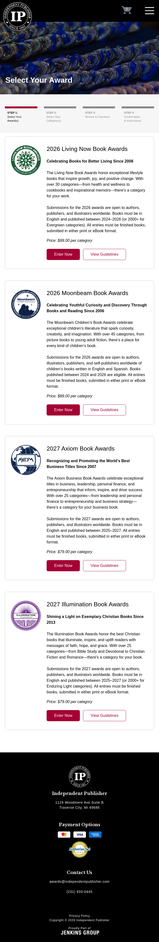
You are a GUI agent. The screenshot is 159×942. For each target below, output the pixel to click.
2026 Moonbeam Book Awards (87, 293)
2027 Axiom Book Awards (81, 448)
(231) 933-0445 (79, 892)
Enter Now (63, 254)
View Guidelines (104, 254)
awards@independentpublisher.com (80, 881)
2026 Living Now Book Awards (87, 149)
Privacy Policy (79, 916)
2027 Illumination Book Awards (88, 604)
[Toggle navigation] (149, 10)
